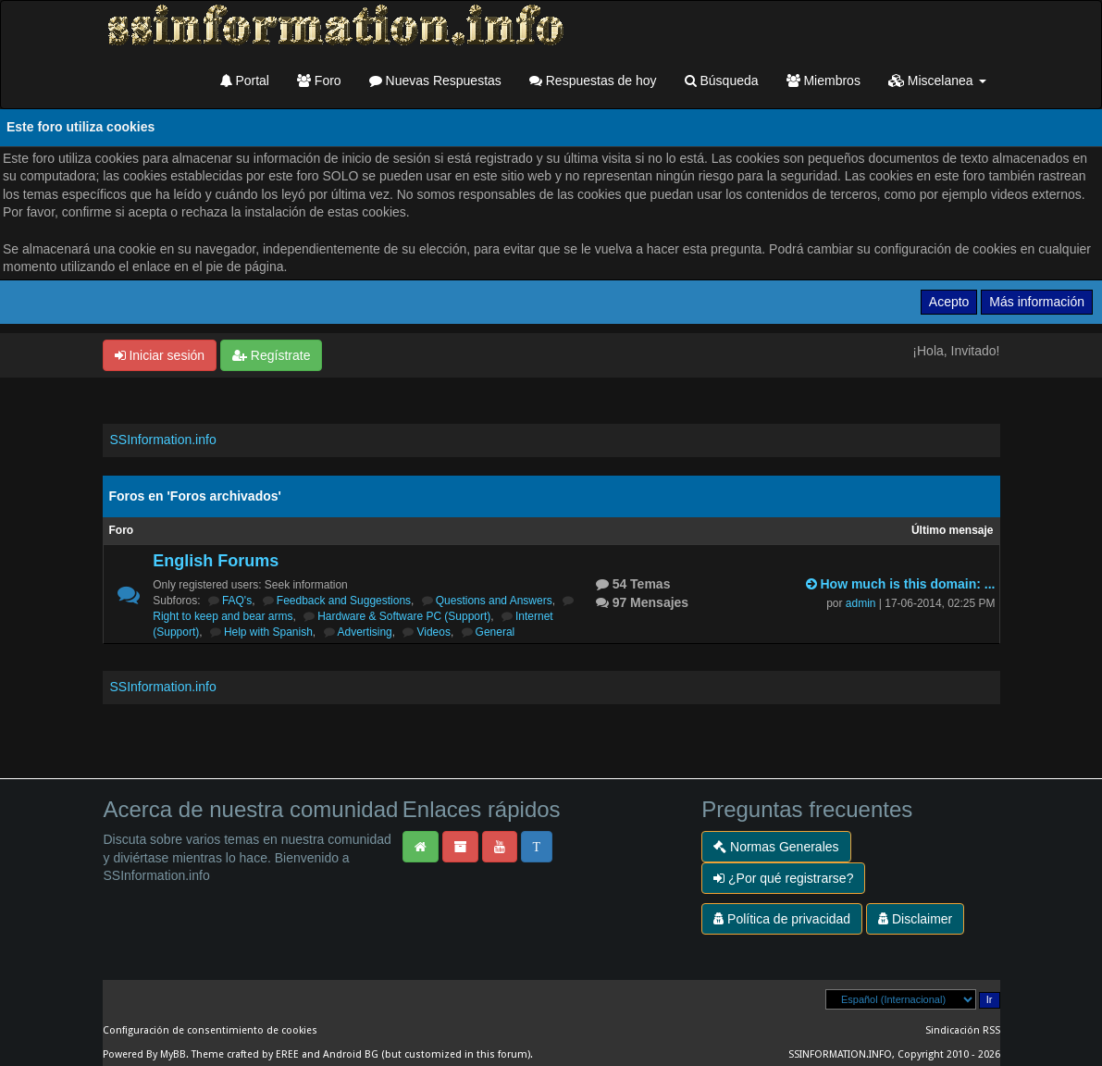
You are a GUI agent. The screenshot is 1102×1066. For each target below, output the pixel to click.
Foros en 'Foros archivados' (195, 496)
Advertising (365, 632)
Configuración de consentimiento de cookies (210, 1030)
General (495, 632)
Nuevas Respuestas (435, 80)
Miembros (823, 80)
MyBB (173, 1054)
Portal (244, 80)
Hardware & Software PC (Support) (403, 616)
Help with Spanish (268, 632)
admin (861, 603)
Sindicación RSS (962, 1030)
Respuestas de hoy (593, 80)
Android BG (350, 1054)
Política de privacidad (781, 918)
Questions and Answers (494, 600)
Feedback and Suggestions (344, 600)
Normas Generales (775, 846)
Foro (319, 80)
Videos (433, 632)
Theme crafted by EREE (245, 1054)
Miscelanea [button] (937, 80)
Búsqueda (722, 80)
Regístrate (271, 355)
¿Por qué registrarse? (783, 878)
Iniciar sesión (160, 355)
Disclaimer (915, 918)
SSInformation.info (163, 439)
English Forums (216, 561)
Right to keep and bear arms (222, 616)
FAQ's (237, 600)
